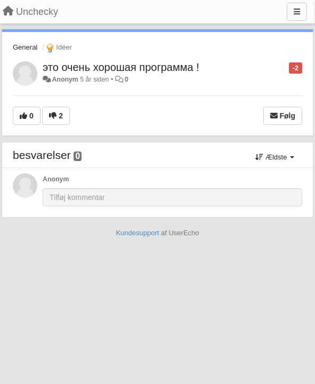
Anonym (65, 79)
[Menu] (297, 12)
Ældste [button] (274, 157)
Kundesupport (137, 233)
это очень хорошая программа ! (121, 67)
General (25, 47)
